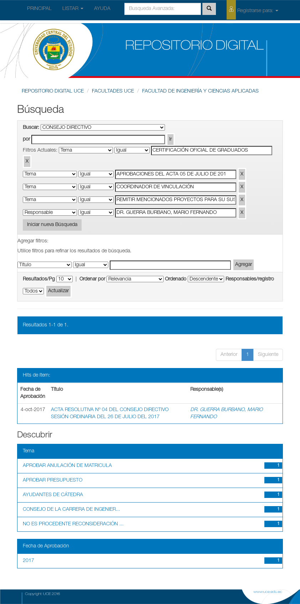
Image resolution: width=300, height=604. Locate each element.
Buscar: (31, 127)
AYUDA (102, 8)
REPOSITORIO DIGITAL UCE (53, 91)
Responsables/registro (250, 279)
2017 (28, 560)
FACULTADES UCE (113, 91)
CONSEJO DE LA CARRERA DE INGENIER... (71, 509)
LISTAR (72, 8)
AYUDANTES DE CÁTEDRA (53, 495)
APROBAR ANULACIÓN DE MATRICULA (67, 465)
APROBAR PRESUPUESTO (52, 480)
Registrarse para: (252, 10)
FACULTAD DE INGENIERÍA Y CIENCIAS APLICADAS (200, 91)
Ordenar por (92, 279)
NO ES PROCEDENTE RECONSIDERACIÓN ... (73, 524)
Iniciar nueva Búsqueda (52, 224)
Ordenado (175, 279)
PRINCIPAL (39, 8)
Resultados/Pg (39, 279)
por (26, 139)
